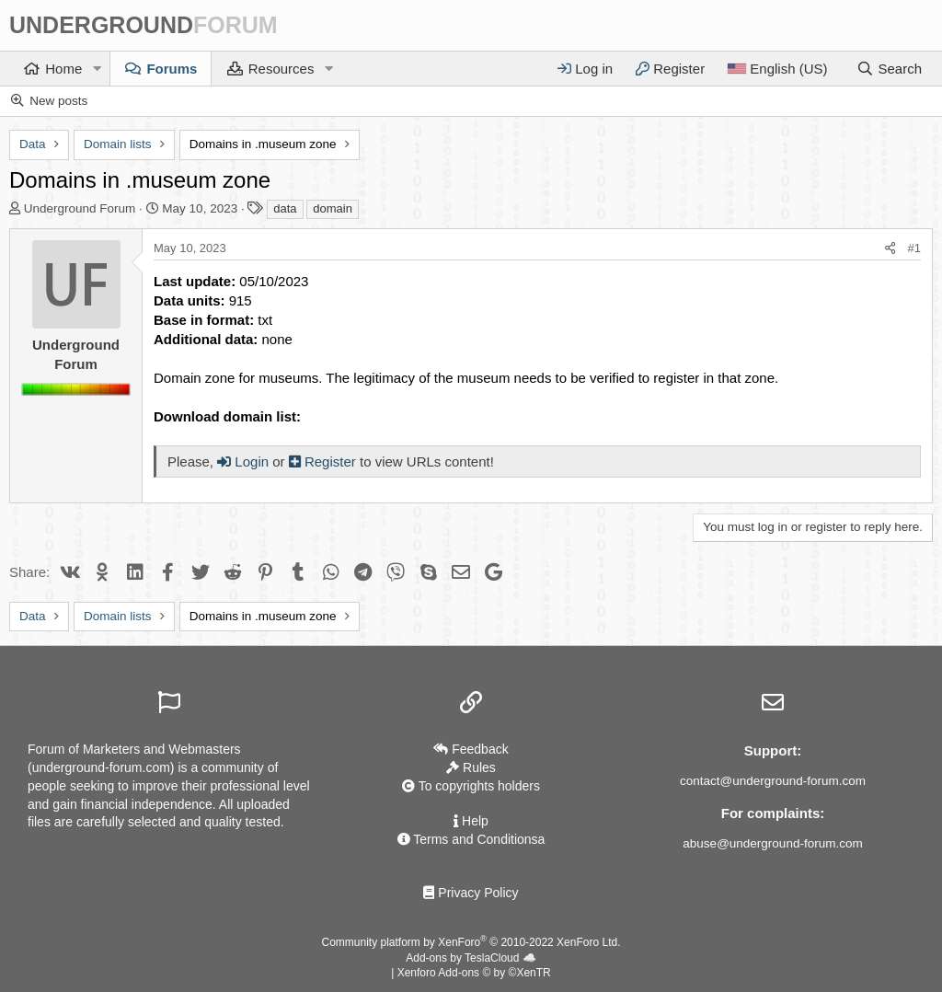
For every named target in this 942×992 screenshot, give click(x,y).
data (284, 208)
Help (471, 820)
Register (324, 461)
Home (63, 68)
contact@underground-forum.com (773, 781)
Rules (471, 767)
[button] (96, 69)
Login (243, 461)
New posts (58, 101)
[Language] (777, 69)
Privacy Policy (470, 892)
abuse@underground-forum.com (772, 843)
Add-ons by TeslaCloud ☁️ (471, 958)
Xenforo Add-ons (474, 972)
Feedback (470, 749)
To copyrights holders (471, 786)
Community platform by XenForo (471, 942)
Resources (281, 68)
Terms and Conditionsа (471, 839)
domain (332, 208)
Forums (171, 68)
